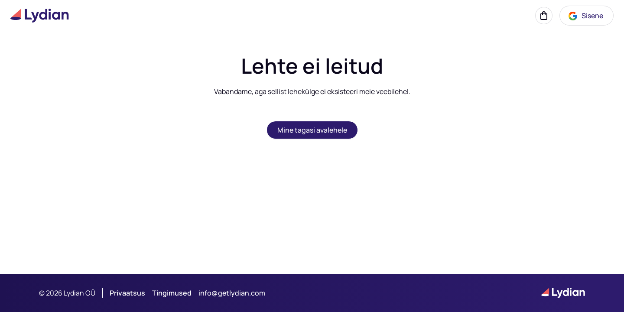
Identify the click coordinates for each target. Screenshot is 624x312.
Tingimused (172, 293)
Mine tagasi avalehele (312, 130)
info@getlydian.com (231, 293)
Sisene (585, 16)
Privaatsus (127, 293)
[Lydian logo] (39, 16)
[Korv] (543, 15)
